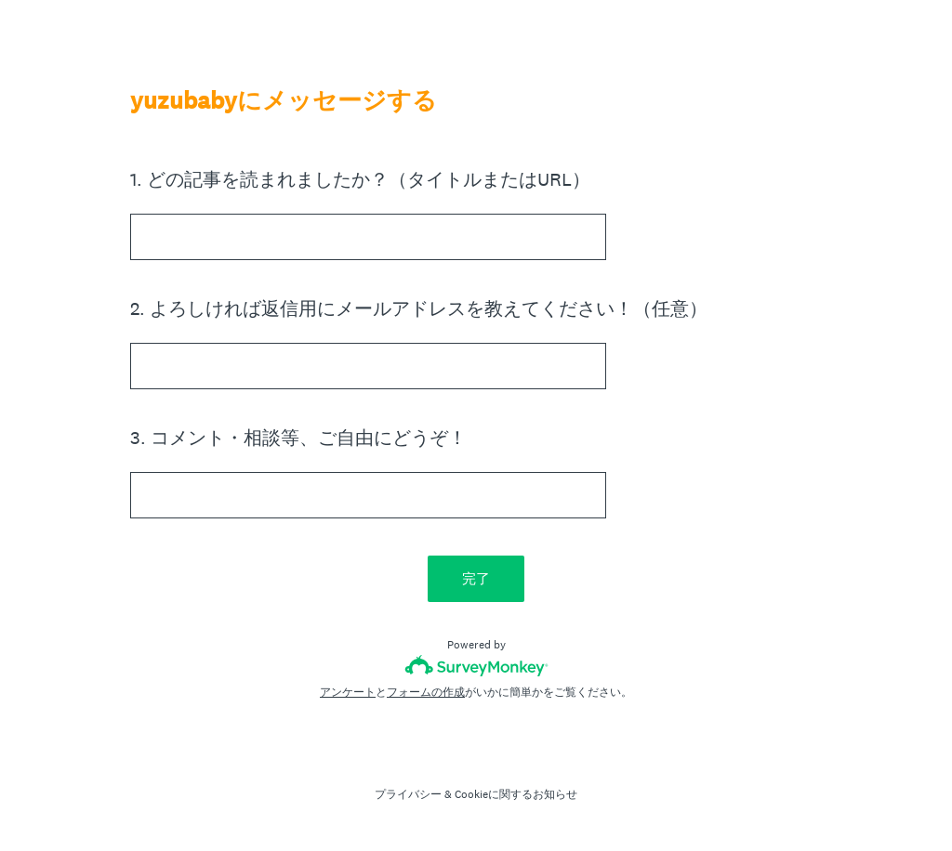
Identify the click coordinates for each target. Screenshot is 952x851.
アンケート (348, 692)
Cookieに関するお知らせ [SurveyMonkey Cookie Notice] (516, 794)
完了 (476, 578)
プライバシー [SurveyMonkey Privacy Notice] (408, 794)
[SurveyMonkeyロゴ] (476, 665)
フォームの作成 (426, 692)
